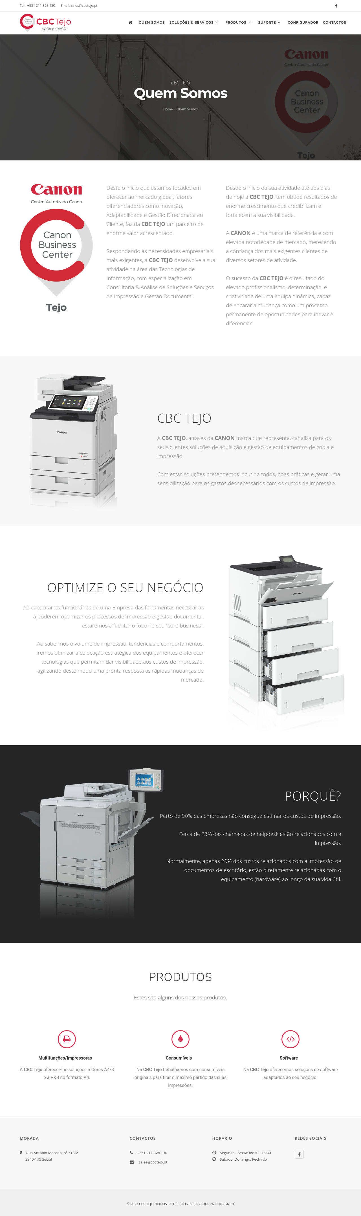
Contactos (334, 23)
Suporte (268, 23)
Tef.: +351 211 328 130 (37, 5)
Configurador (302, 23)
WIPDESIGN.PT (222, 1204)
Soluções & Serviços (192, 23)
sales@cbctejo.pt (153, 1162)
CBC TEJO (180, 83)
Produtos (237, 23)
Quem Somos (150, 23)
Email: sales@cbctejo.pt (79, 5)
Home (168, 109)
